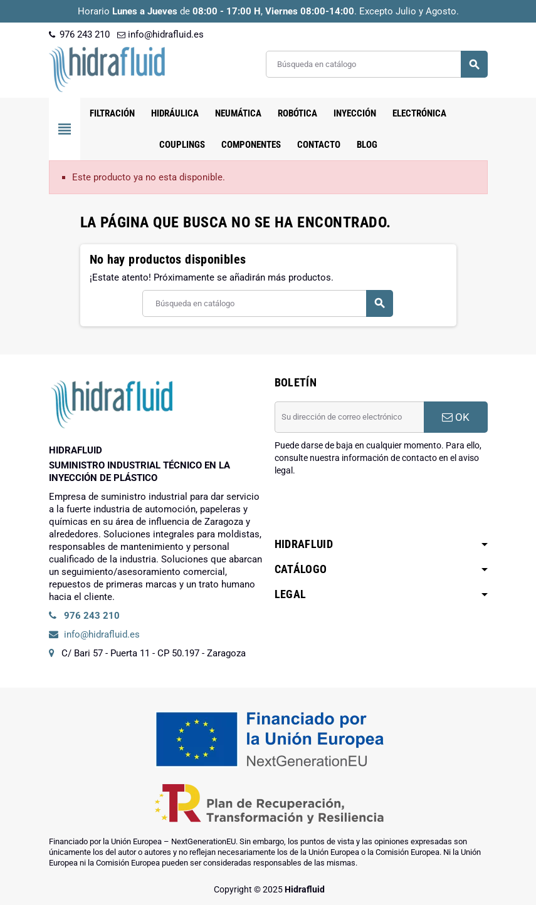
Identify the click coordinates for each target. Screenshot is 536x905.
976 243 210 (79, 34)
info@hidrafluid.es (160, 34)
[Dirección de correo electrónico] (349, 417)
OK (456, 417)
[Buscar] (376, 64)
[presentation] (370, 508)
